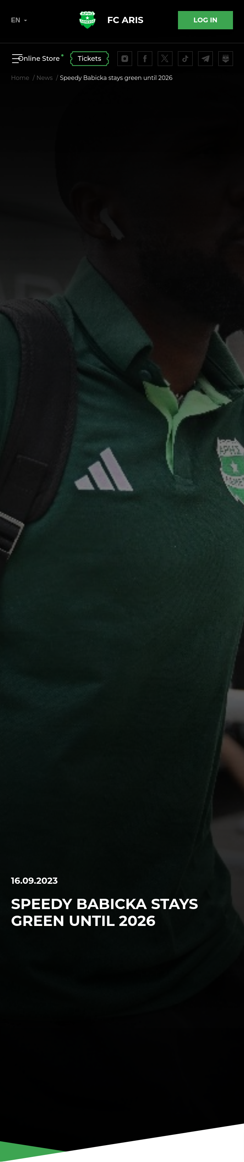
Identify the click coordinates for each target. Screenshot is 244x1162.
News (44, 77)
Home (20, 77)
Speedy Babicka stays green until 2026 (116, 77)
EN (19, 20)
